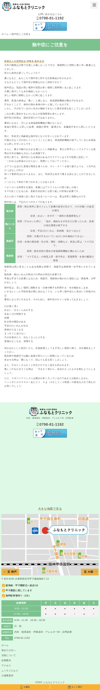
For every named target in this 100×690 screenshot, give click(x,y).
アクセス (6, 665)
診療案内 (6, 660)
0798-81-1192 (50, 18)
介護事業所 (7, 675)
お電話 (25, 687)
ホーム (5, 34)
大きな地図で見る (50, 508)
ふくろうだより (9, 670)
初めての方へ (8, 650)
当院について (8, 655)
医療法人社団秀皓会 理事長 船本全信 (24, 61)
